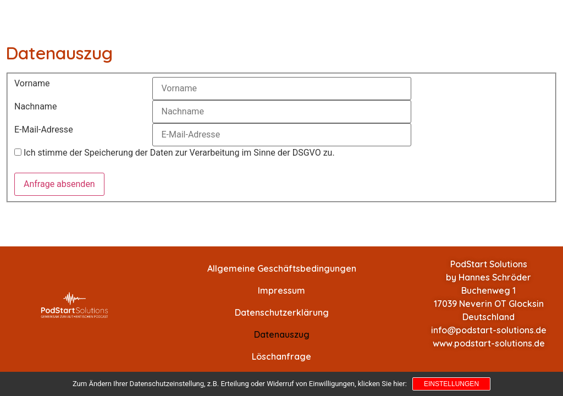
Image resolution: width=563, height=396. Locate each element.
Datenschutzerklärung (282, 312)
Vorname (31, 83)
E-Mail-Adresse (43, 129)
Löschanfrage (281, 356)
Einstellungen (451, 384)
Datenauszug (282, 334)
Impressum (281, 290)
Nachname (35, 106)
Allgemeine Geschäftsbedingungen (281, 268)
